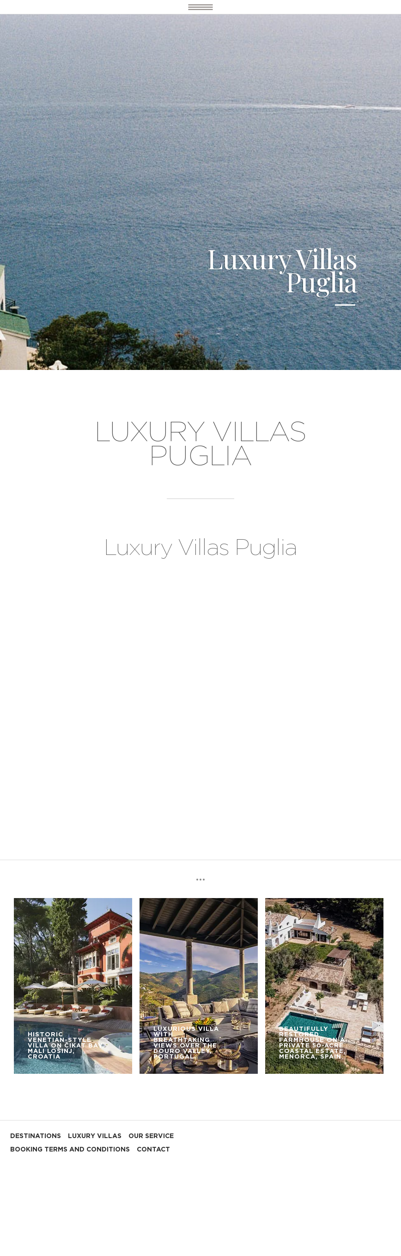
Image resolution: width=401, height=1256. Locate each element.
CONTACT (153, 1149)
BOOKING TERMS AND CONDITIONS (70, 1149)
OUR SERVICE (151, 1136)
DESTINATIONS (35, 1136)
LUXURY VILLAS (95, 1136)
